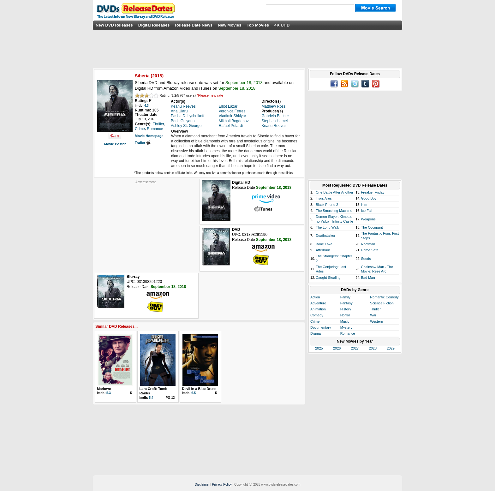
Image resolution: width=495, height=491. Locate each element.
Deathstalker (325, 235)
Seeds (366, 258)
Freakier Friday (373, 192)
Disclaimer (202, 484)
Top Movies (258, 25)
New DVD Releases (114, 25)
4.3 (146, 105)
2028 (373, 348)
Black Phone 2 (327, 205)
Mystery (346, 327)
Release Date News (194, 25)
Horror (345, 315)
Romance (347, 333)
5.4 (151, 397)
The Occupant (372, 227)
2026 (337, 348)
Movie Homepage (149, 136)
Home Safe (370, 250)
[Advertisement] (145, 223)
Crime (314, 321)
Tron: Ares (323, 198)
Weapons (368, 219)
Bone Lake (324, 244)
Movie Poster (115, 144)
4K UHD (281, 25)
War (373, 315)
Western (376, 321)
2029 (390, 348)
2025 (319, 348)
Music (344, 321)
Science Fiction (382, 303)
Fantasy (346, 303)
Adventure (318, 303)
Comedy (316, 315)
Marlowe (104, 389)
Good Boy (369, 198)
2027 (355, 348)
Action (315, 297)
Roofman (368, 244)
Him (364, 205)
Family (345, 297)
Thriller (375, 309)
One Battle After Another (334, 192)
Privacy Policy (222, 484)
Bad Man (368, 277)
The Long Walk (327, 227)
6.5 (193, 393)
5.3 (108, 393)
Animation (318, 309)
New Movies (229, 25)
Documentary (320, 327)
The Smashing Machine (334, 211)
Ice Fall (366, 211)
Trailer (143, 143)
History (345, 309)
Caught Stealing (328, 277)
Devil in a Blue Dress (199, 389)
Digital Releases (154, 25)
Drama (315, 333)
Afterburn (323, 250)
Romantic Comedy (384, 297)
